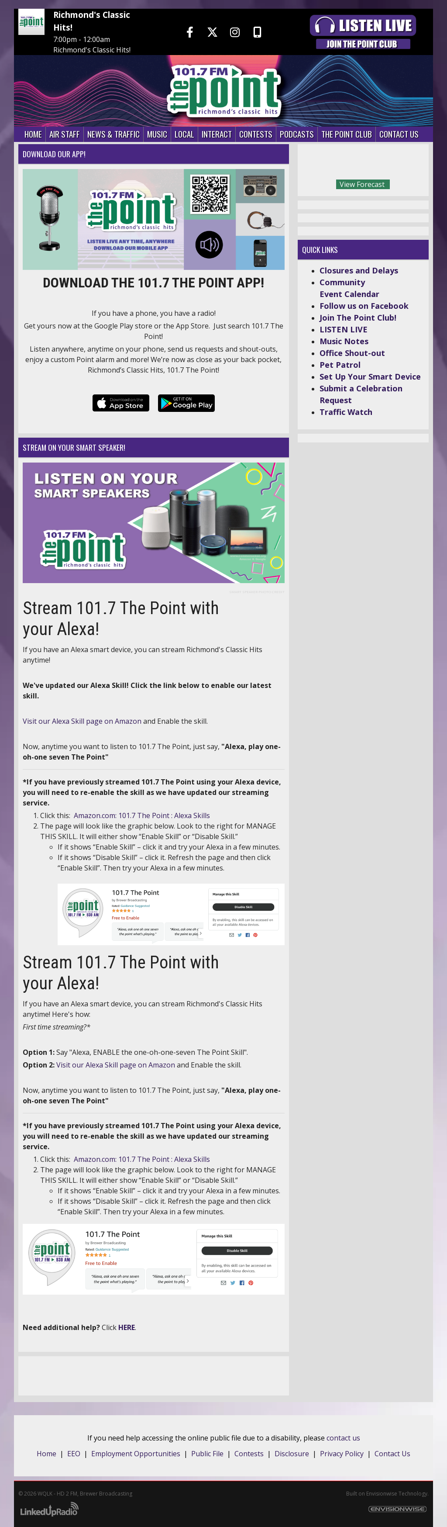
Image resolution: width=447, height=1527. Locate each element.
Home (46, 1453)
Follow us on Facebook (364, 306)
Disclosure (292, 1453)
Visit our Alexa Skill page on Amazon (115, 1065)
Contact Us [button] (399, 134)
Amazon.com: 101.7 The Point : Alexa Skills (142, 815)
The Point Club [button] (346, 134)
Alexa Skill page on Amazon (96, 721)
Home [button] (33, 134)
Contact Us (392, 1453)
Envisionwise (381, 1493)
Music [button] (157, 134)
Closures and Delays (359, 270)
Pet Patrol (340, 364)
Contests (249, 1453)
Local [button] (184, 134)
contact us (343, 1438)
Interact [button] (217, 134)
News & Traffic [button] (113, 134)
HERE (126, 1327)
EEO (73, 1453)
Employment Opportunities (135, 1453)
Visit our (37, 721)
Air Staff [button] (64, 134)
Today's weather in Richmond (420, 164)
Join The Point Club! (358, 317)
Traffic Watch (346, 412)
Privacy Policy (342, 1453)
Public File (207, 1453)
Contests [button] (255, 134)
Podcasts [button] (297, 134)
